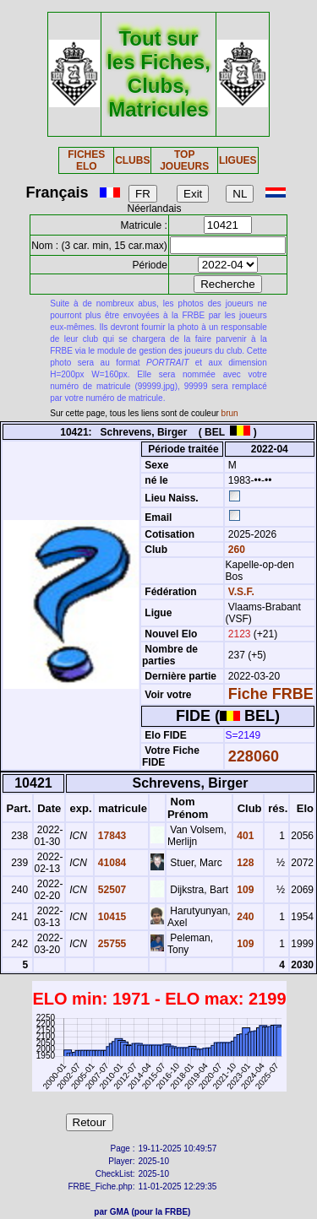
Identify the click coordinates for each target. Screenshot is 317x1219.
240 (244, 917)
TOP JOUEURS (184, 160)
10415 (111, 917)
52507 (111, 890)
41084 (111, 863)
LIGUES (238, 160)
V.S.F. (241, 592)
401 (244, 836)
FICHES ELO (86, 160)
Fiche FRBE (271, 693)
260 (235, 549)
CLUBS (132, 160)
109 (244, 890)
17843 (111, 836)
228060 (253, 756)
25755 (111, 944)
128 (244, 863)
